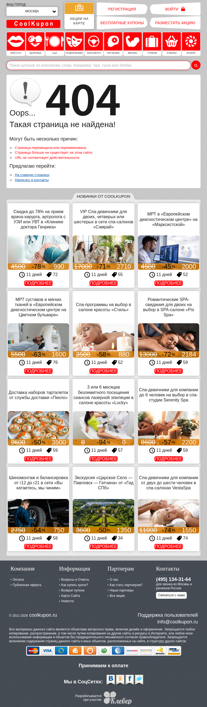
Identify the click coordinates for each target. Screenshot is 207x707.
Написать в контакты (32, 180)
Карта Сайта (70, 596)
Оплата (18, 580)
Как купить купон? (74, 585)
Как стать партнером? (126, 585)
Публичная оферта (27, 585)
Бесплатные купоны (122, 23)
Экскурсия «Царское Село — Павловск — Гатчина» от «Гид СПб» (103, 482)
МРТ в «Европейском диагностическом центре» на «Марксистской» (169, 219)
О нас (114, 580)
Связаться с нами (171, 595)
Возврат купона (72, 590)
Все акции (117, 596)
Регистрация (122, 9)
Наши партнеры (122, 590)
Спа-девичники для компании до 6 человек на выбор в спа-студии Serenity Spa (168, 394)
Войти (175, 9)
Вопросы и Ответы (75, 580)
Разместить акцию (175, 23)
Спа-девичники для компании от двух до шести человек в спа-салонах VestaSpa (168, 482)
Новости (67, 601)
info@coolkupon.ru (177, 622)
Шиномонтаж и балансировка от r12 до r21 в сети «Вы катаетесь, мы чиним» (38, 482)
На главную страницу (32, 175)
